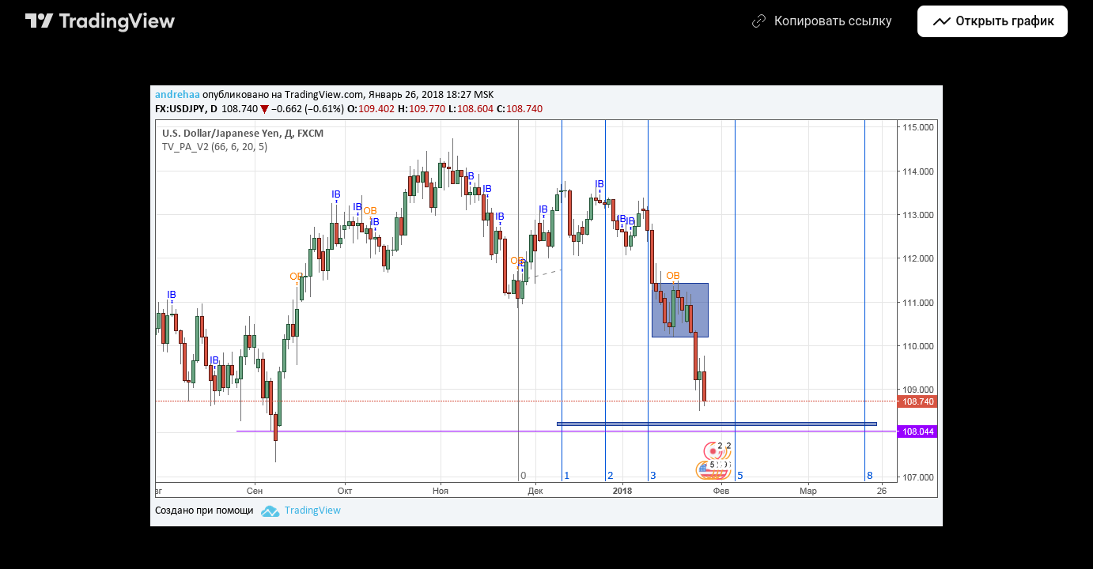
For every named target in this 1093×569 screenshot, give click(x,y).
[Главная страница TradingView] (100, 21)
